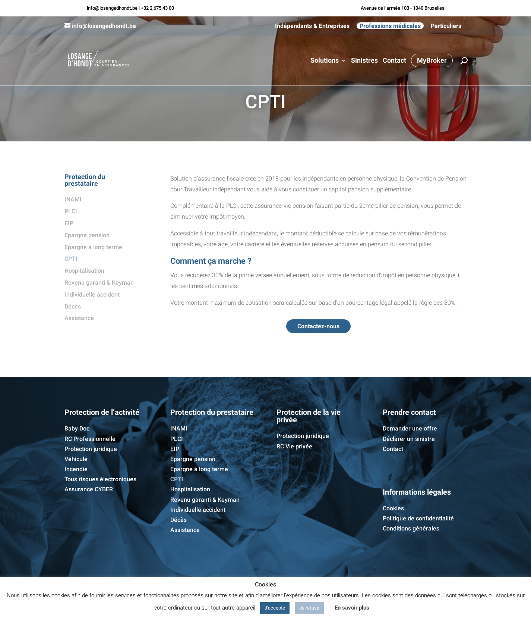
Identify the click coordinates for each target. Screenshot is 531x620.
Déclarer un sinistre (409, 438)
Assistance (79, 318)
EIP (68, 223)
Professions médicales (390, 25)
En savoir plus (352, 607)
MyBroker (432, 60)
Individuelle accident (92, 294)
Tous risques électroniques (100, 479)
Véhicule (76, 459)
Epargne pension (87, 235)
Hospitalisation (84, 270)
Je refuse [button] (309, 608)
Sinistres (364, 61)
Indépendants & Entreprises (312, 26)
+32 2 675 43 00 (157, 8)
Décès (72, 306)
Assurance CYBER (88, 489)
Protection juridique (90, 449)
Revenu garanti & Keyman (99, 282)
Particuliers (446, 26)
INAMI (73, 199)
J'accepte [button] (275, 608)
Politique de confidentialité (418, 518)
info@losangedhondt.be (112, 8)
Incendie (76, 469)
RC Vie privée (294, 446)
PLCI (70, 211)
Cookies (393, 508)
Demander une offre (410, 428)
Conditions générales (411, 528)
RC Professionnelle (90, 438)
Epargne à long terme (93, 247)
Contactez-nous (318, 326)
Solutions (324, 61)
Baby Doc (76, 428)
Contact (394, 61)
